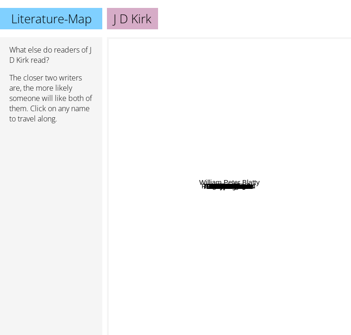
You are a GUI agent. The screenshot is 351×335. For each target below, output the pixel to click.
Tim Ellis (174, 272)
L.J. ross (243, 216)
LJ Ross (202, 240)
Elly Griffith (250, 312)
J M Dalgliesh (224, 263)
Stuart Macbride (179, 43)
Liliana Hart (300, 250)
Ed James (185, 194)
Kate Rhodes (271, 211)
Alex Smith (248, 202)
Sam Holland (292, 174)
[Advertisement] (51, 180)
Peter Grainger (281, 123)
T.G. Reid (201, 225)
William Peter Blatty (307, 151)
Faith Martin (276, 156)
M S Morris (168, 215)
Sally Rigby (166, 179)
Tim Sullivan (211, 115)
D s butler (267, 224)
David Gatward (258, 188)
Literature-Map (51, 18)
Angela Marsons (238, 43)
